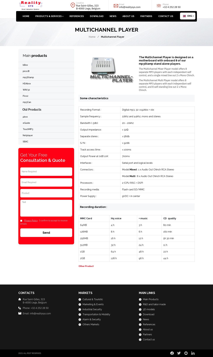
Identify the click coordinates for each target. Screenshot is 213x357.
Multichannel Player (112, 36)
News (113, 16)
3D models (147, 309)
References (77, 16)
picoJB (26, 71)
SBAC (25, 141)
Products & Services (48, 16)
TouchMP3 (28, 129)
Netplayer (28, 135)
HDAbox (27, 83)
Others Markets (89, 324)
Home (26, 16)
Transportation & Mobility (94, 314)
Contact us (165, 16)
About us (128, 16)
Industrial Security (90, 309)
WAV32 (26, 90)
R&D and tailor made (152, 304)
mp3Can (27, 102)
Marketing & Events (91, 304)
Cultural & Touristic (91, 299)
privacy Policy (31, 220)
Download (97, 16)
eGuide (26, 123)
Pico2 (25, 96)
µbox (25, 117)
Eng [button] (187, 16)
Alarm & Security (90, 319)
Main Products (149, 299)
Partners (146, 16)
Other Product (86, 266)
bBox (25, 65)
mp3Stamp (28, 77)
